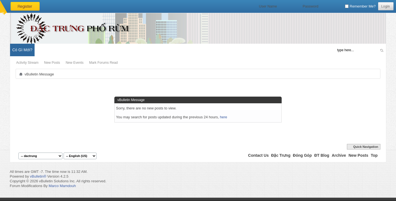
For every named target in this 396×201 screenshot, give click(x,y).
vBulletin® (38, 176)
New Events (74, 63)
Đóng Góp (302, 155)
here (223, 117)
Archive (339, 155)
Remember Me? (360, 6)
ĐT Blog (321, 155)
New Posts (52, 63)
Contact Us (258, 155)
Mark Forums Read (103, 63)
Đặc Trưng (280, 155)
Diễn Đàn (46, 50)
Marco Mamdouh (62, 186)
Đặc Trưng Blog (72, 50)
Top (374, 155)
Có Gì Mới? (22, 50)
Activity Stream (27, 63)
